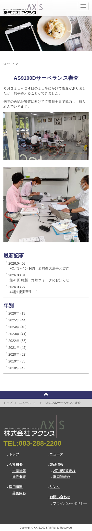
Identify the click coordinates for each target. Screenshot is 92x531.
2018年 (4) (16, 368)
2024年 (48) (17, 327)
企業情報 (18, 471)
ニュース (25, 403)
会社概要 (15, 464)
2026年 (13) (17, 313)
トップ (7, 403)
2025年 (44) (17, 320)
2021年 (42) (17, 348)
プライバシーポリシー (69, 503)
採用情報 (15, 487)
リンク (54, 487)
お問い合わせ (59, 497)
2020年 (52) (17, 354)
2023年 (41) (17, 334)
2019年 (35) (17, 361)
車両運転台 (60, 477)
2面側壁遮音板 (63, 471)
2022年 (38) (17, 341)
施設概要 (18, 477)
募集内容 (18, 493)
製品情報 (55, 464)
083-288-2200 (40, 443)
